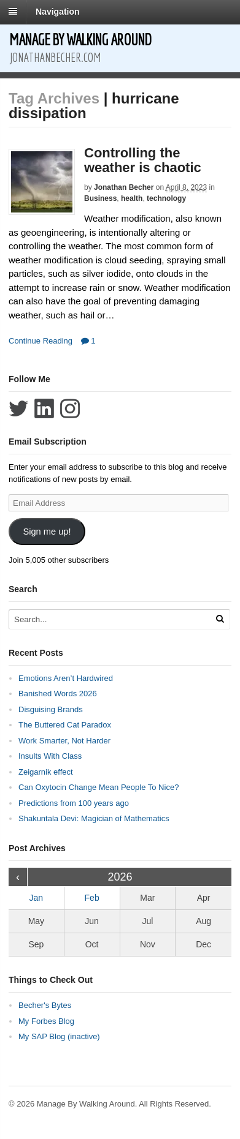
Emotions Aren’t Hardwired (65, 678)
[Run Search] (219, 619)
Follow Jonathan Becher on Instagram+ (70, 408)
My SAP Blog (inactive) (59, 1036)
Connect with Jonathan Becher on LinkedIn (44, 408)
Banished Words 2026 (57, 693)
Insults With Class (50, 756)
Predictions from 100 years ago (73, 803)
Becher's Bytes (44, 1005)
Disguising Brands (50, 709)
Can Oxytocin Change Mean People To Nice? (98, 787)
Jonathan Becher (123, 187)
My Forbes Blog (46, 1021)
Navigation (58, 12)
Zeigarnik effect (45, 771)
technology (166, 198)
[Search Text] (107, 619)
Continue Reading (40, 340)
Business (100, 198)
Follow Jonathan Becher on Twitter (18, 408)
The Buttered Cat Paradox (64, 724)
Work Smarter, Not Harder (64, 740)
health (131, 198)
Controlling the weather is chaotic (142, 160)
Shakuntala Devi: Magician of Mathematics (93, 818)
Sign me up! (47, 531)
